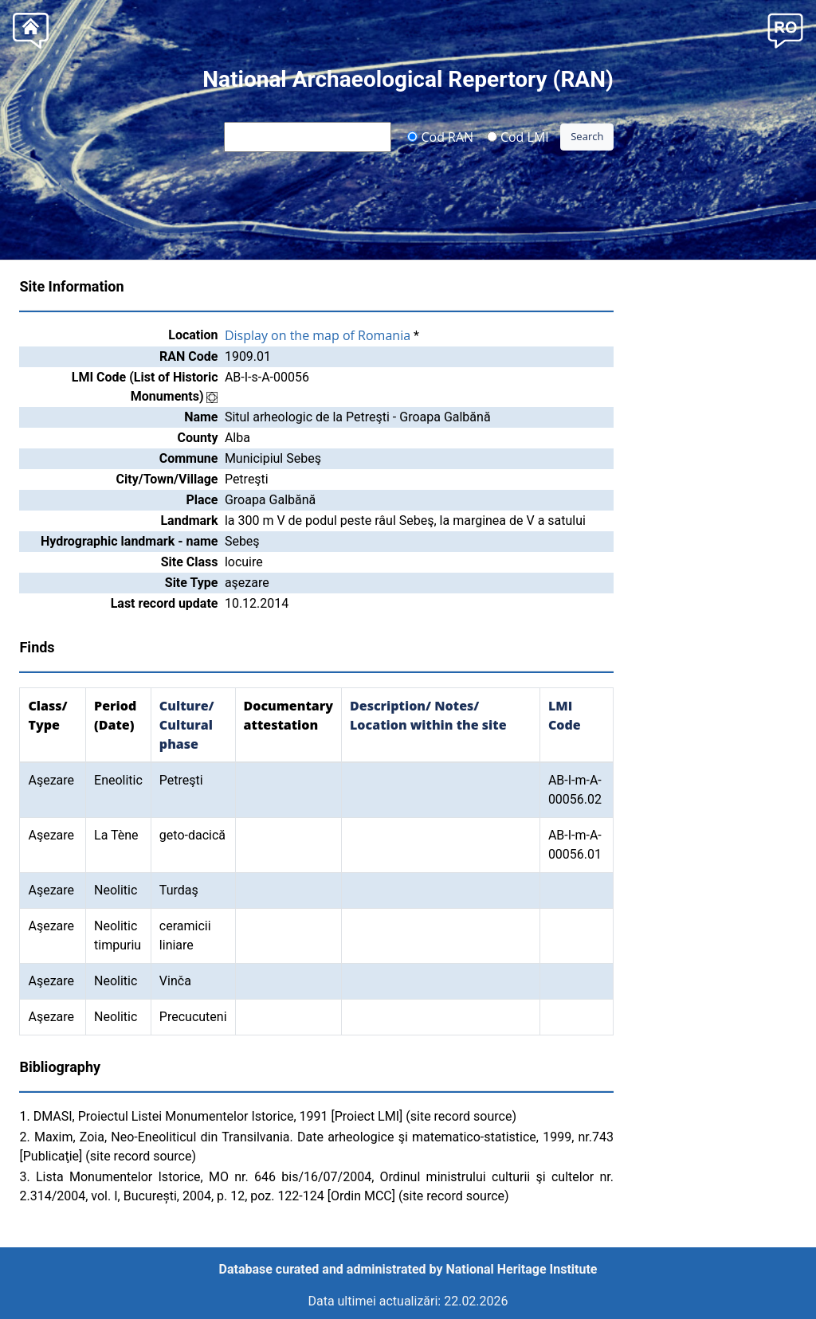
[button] (785, 29)
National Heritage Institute (522, 1269)
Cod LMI (518, 136)
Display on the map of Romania (317, 335)
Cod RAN (440, 136)
